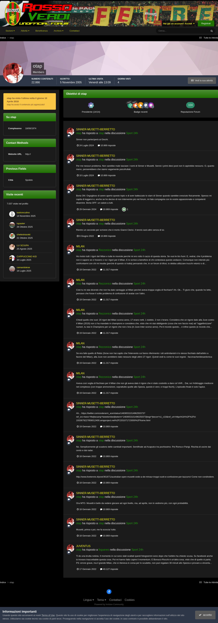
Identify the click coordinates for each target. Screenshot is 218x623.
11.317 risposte (109, 269)
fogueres (104, 549)
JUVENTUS (83, 546)
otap (78, 133)
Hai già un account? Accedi (179, 23)
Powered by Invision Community (108, 604)
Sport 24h (132, 133)
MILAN (80, 246)
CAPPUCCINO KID (27, 256)
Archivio (58, 30)
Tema (101, 599)
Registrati (206, 23)
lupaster (21, 223)
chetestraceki (23, 234)
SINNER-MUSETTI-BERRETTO (95, 129)
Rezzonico (105, 250)
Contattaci (74, 30)
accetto (205, 614)
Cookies (130, 599)
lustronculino (23, 212)
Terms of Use (48, 615)
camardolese (23, 267)
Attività (25, 30)
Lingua (88, 599)
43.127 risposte (109, 569)
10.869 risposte (107, 145)
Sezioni (10, 30)
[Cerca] (168, 31)
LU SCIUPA (23, 245)
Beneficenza (41, 30)
